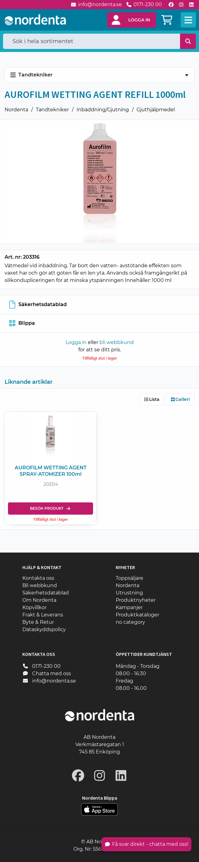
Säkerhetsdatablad (38, 305)
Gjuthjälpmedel (156, 110)
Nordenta (16, 110)
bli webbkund (117, 342)
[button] (131, 20)
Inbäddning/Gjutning (103, 110)
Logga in (76, 342)
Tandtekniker (52, 110)
